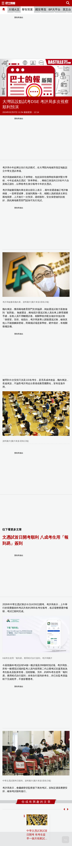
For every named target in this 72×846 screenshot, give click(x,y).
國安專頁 (40, 9)
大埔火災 (14, 9)
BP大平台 (54, 9)
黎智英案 (27, 9)
